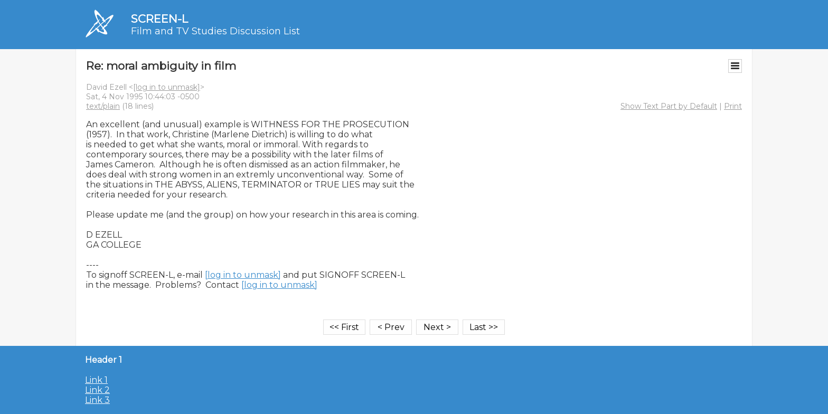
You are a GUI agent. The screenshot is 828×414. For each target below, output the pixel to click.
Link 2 (97, 390)
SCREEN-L (159, 18)
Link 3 (97, 400)
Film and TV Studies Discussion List (215, 31)
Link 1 (96, 380)
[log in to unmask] (166, 87)
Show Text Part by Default (668, 106)
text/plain (103, 106)
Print (733, 106)
